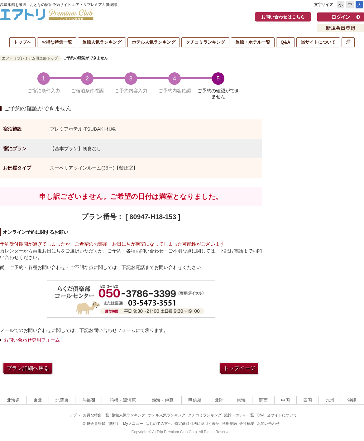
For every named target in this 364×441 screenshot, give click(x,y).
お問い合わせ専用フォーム (32, 340)
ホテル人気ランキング (153, 42)
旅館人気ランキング (102, 42)
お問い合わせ (268, 423)
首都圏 (88, 400)
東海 (241, 400)
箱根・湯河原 (123, 400)
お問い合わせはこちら (283, 16)
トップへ (22, 42)
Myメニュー (133, 423)
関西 (263, 400)
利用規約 (229, 423)
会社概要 (246, 423)
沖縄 (351, 400)
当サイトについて (318, 42)
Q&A (285, 42)
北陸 (219, 400)
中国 (285, 400)
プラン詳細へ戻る (28, 368)
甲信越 (194, 400)
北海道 (13, 400)
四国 (307, 400)
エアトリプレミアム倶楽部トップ (30, 58)
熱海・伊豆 (163, 400)
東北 (37, 400)
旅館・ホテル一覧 (252, 42)
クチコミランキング (205, 42)
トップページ (239, 368)
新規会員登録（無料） (101, 423)
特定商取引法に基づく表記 (197, 423)
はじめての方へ (159, 423)
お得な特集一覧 (56, 42)
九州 (329, 400)
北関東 (62, 400)
